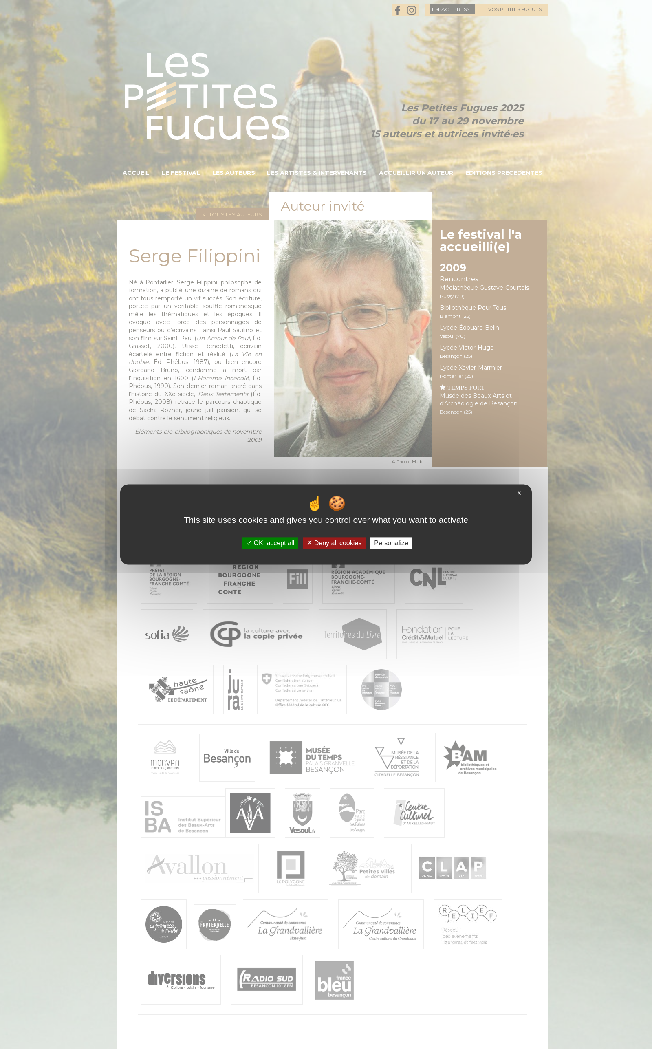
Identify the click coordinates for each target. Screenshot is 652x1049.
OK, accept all (270, 543)
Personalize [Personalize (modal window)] (391, 543)
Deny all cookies (334, 543)
